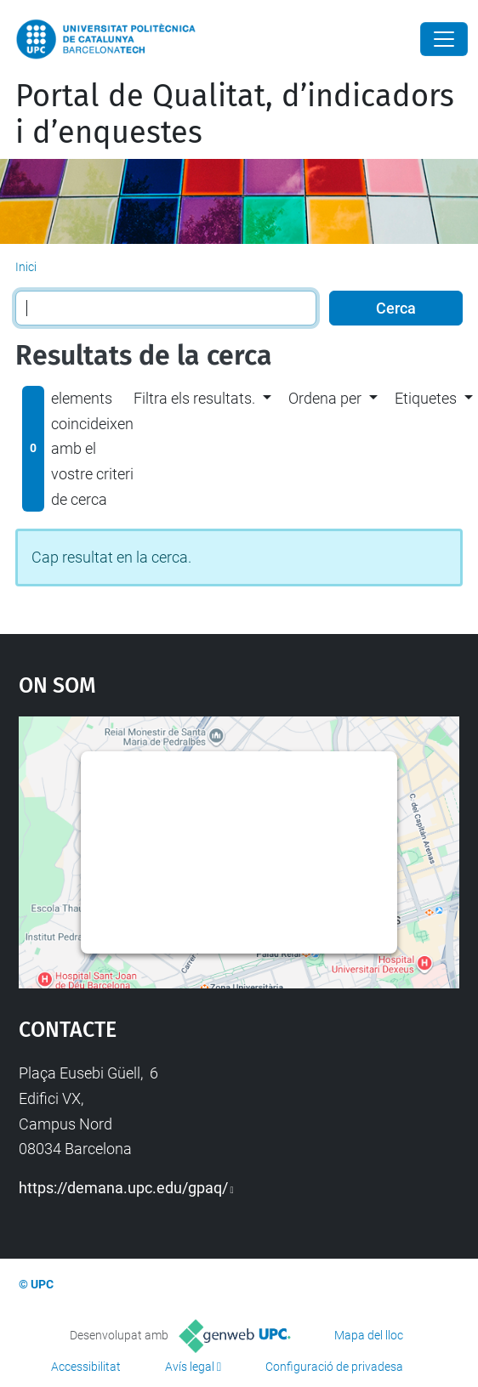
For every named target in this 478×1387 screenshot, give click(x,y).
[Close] (444, 39)
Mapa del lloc (368, 1335)
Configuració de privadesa (334, 1366)
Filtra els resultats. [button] (194, 398)
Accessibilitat (86, 1366)
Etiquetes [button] (426, 398)
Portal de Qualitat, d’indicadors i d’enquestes (234, 114)
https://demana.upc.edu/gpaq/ (123, 1188)
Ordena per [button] (324, 398)
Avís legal (189, 1366)
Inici (26, 267)
